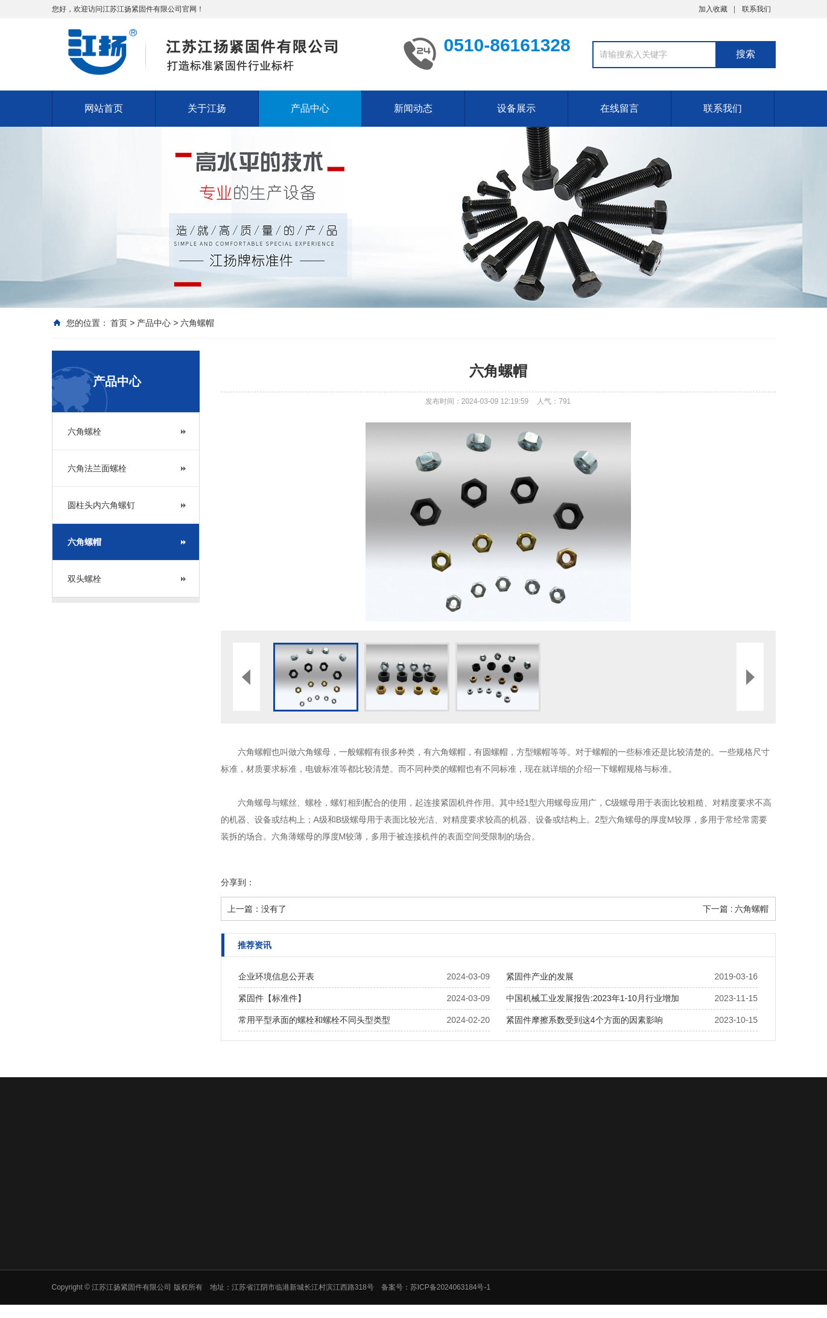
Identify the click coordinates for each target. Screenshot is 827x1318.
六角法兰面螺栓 (97, 468)
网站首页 (103, 108)
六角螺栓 (84, 431)
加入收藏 (713, 9)
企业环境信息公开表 (276, 976)
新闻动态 (413, 108)
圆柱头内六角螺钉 (101, 505)
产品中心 (310, 108)
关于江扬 (207, 108)
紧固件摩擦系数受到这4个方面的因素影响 (584, 1020)
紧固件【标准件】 (272, 998)
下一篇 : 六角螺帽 (736, 909)
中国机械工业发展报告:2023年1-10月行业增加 (592, 998)
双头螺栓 (84, 579)
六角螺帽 (197, 323)
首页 (118, 323)
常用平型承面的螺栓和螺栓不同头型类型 (314, 1020)
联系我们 (756, 9)
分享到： (238, 882)
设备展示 (516, 108)
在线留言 (619, 108)
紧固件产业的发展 (540, 976)
